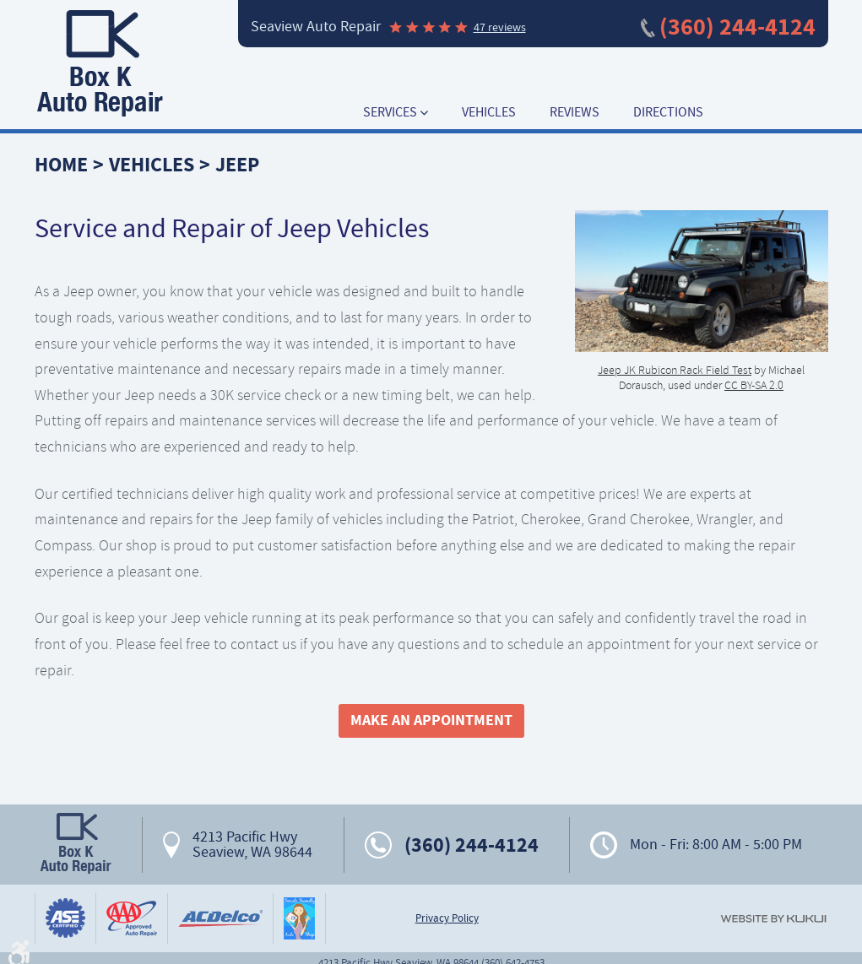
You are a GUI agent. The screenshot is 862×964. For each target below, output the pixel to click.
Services (390, 113)
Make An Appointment (431, 720)
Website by (773, 919)
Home (61, 164)
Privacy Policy (447, 918)
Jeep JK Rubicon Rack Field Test (674, 369)
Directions (668, 113)
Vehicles (489, 113)
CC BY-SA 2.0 (753, 385)
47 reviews (500, 27)
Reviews (574, 113)
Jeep (237, 164)
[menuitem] (395, 112)
